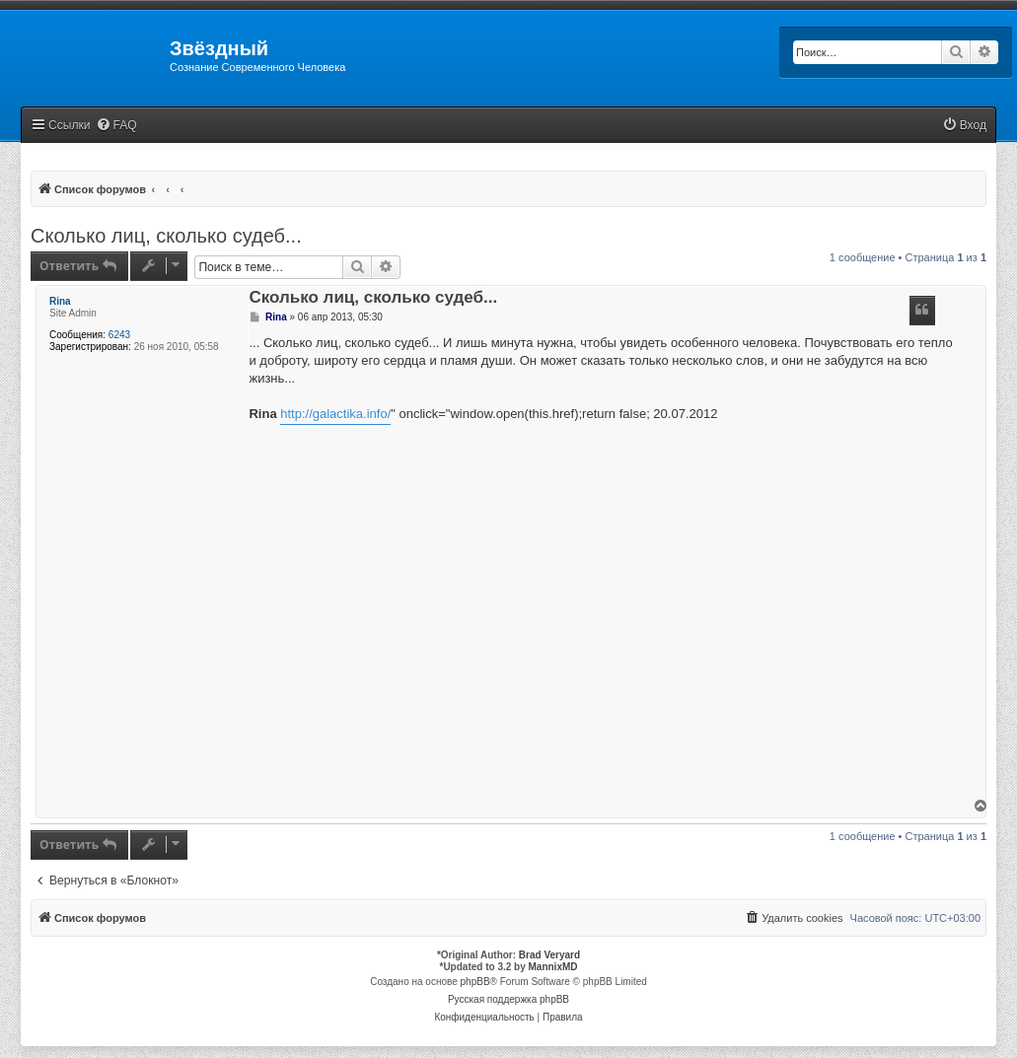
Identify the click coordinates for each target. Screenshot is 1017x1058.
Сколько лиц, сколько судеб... (166, 236)
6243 (119, 334)
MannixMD (553, 966)
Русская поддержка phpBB (508, 999)
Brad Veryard (549, 955)
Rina (60, 301)
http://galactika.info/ (335, 413)
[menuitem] (116, 125)
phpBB (475, 981)
